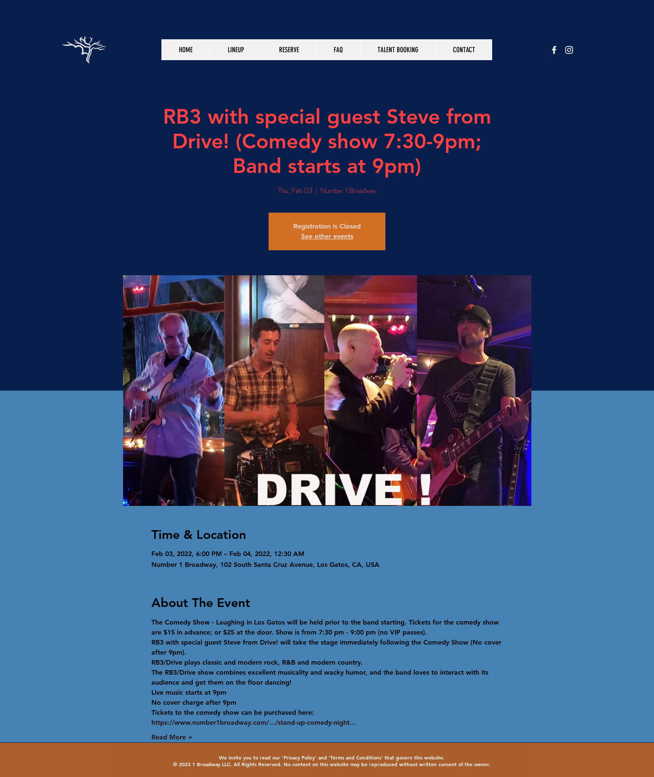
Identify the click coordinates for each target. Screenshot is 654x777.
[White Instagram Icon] (569, 50)
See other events (327, 236)
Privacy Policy (299, 757)
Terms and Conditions (355, 757)
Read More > (172, 737)
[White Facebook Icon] (554, 50)
